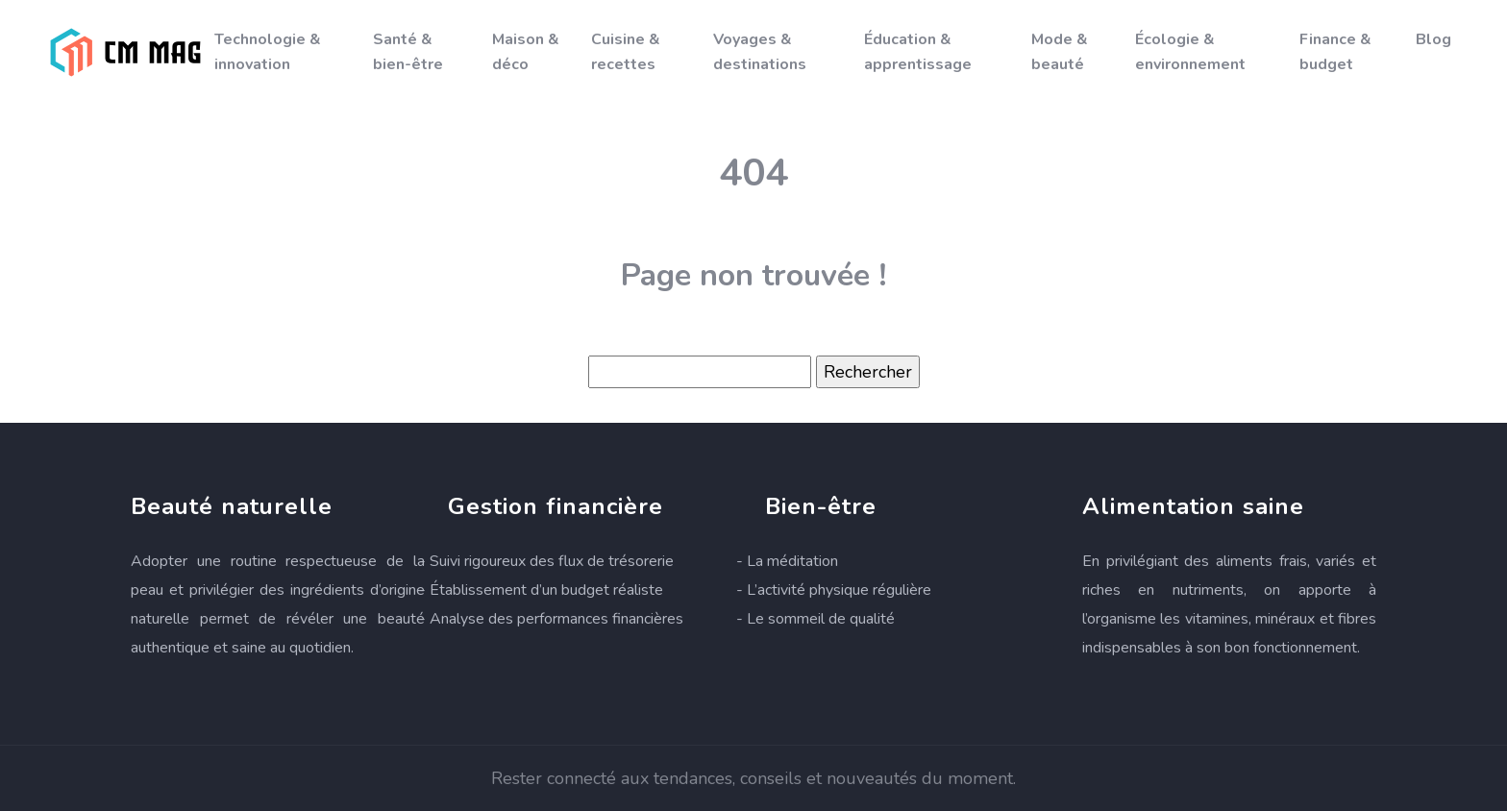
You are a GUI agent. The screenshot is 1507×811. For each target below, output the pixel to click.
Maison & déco (525, 52)
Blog (1433, 39)
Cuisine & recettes (625, 52)
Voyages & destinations (759, 52)
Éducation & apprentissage (918, 52)
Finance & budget (1335, 52)
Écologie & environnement (1190, 52)
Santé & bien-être (408, 52)
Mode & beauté (1059, 52)
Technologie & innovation (267, 52)
